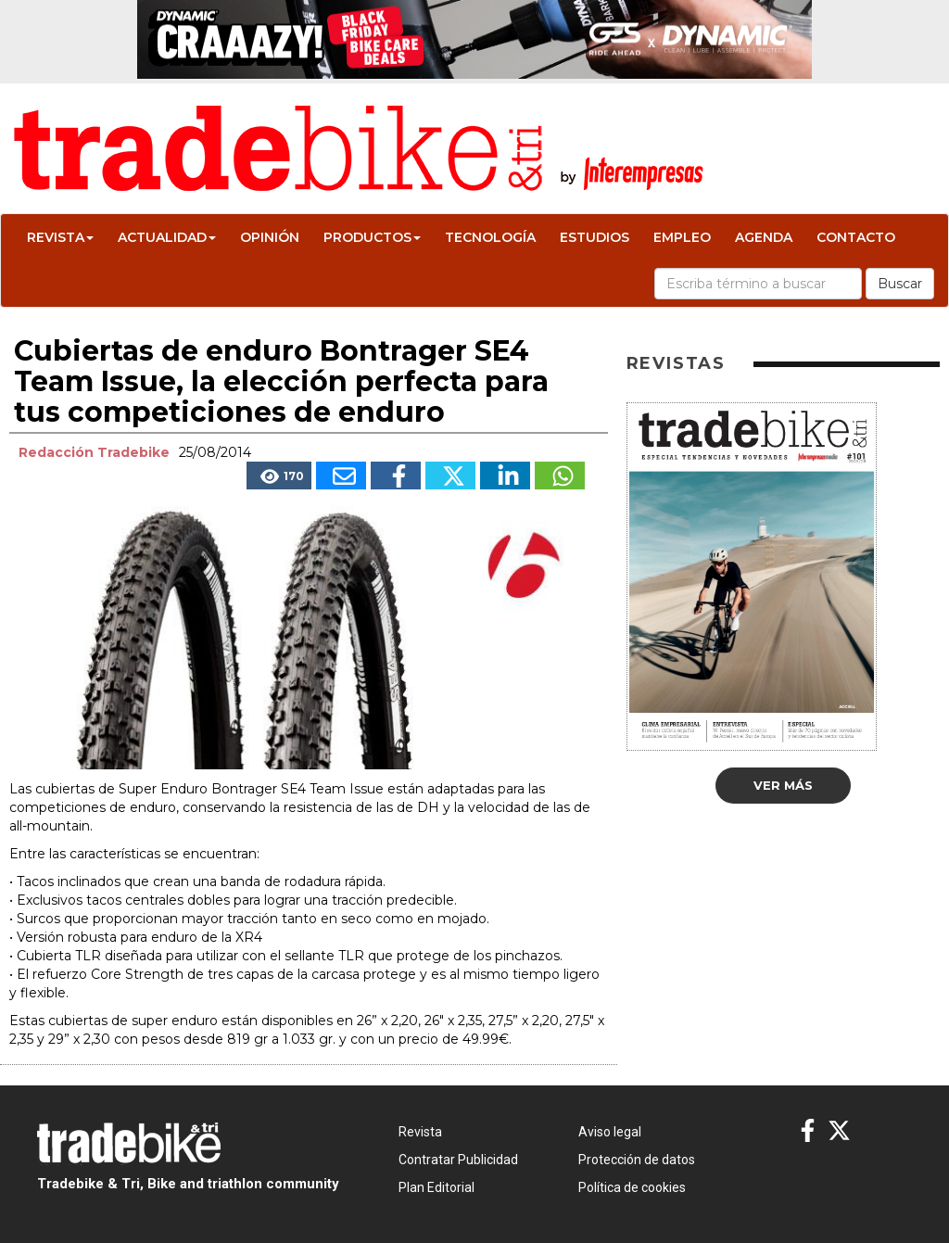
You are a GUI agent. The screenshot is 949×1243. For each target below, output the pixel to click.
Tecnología (490, 237)
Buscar (900, 283)
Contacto (855, 237)
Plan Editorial (436, 1187)
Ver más (783, 785)
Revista (60, 237)
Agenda (763, 237)
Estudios (594, 237)
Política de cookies (632, 1187)
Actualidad (167, 237)
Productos (372, 237)
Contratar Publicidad (458, 1159)
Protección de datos (636, 1159)
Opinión (269, 237)
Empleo (682, 237)
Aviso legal (609, 1131)
